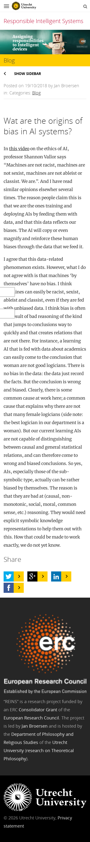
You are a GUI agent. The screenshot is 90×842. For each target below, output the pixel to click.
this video (19, 148)
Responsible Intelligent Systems (43, 21)
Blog (36, 93)
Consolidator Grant (38, 709)
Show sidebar (27, 73)
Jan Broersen (35, 726)
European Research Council (31, 718)
